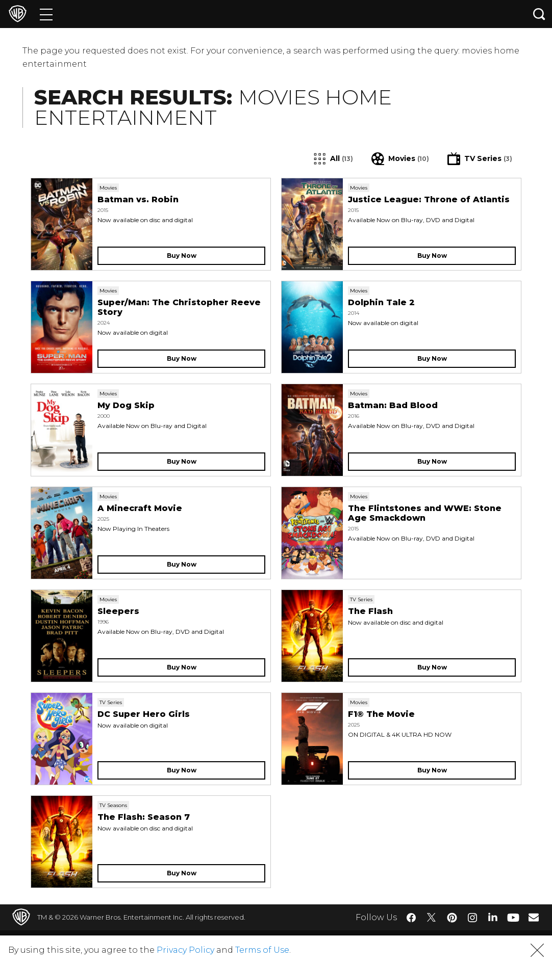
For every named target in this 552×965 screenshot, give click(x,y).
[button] (537, 950)
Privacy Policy (185, 950)
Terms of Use (262, 950)
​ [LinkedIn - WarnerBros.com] (493, 917)
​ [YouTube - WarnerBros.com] (513, 917)
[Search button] (539, 14)
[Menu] (46, 14)
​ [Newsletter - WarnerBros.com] (534, 917)
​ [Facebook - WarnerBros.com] (411, 917)
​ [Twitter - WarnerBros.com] (431, 917)
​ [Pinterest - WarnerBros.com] (452, 917)
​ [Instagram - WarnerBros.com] (472, 917)
